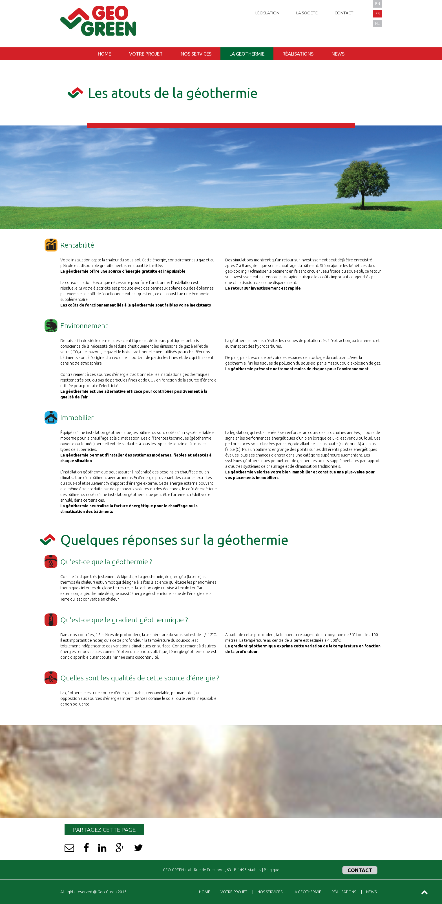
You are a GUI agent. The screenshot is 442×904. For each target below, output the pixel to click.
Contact (344, 12)
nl (377, 23)
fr (377, 13)
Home (104, 53)
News (338, 53)
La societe (307, 12)
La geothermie (246, 53)
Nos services (196, 53)
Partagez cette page (104, 829)
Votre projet (146, 53)
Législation (267, 12)
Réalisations (297, 53)
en (377, 3)
